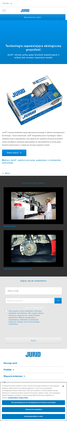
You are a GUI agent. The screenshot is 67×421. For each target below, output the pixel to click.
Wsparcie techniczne (15, 376)
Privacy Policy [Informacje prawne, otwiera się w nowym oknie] (23, 398)
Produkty (9, 370)
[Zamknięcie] (63, 386)
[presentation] (25, 331)
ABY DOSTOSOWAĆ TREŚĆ (35, 308)
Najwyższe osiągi (9, 226)
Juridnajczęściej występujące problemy (18, 269)
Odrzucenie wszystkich (33, 409)
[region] (33, 401)
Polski (6, 3)
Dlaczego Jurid (10, 363)
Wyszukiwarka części (33, 17)
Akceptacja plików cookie (33, 416)
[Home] (25, 10)
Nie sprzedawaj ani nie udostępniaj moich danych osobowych (33, 402)
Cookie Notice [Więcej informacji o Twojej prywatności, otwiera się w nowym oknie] (13, 398)
